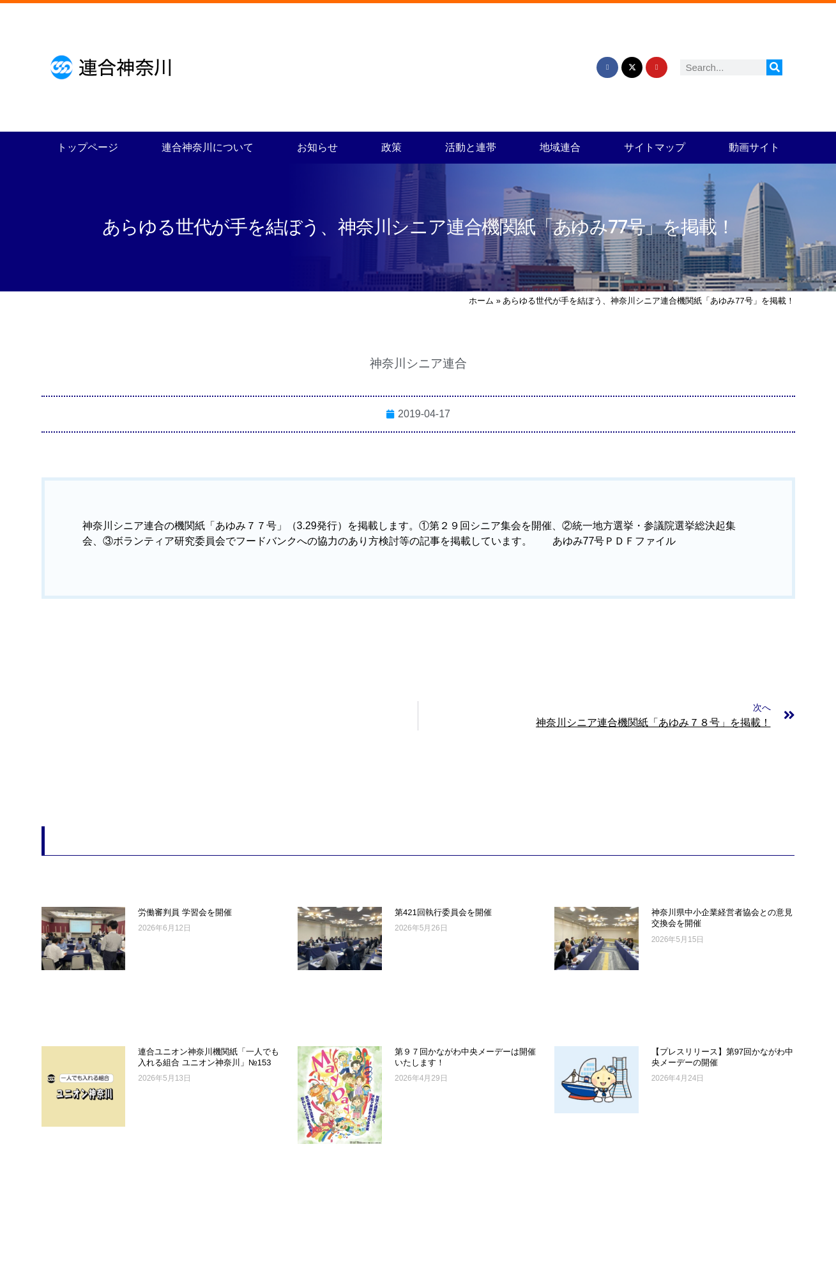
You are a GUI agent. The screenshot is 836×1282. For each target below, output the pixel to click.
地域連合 (560, 147)
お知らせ (317, 147)
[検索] (774, 67)
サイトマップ (654, 147)
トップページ (87, 147)
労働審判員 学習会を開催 (185, 912)
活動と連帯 (470, 147)
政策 (391, 147)
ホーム (481, 300)
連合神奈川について (208, 147)
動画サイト (754, 147)
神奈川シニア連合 (418, 363)
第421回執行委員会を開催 (443, 912)
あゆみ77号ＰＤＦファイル (614, 541)
